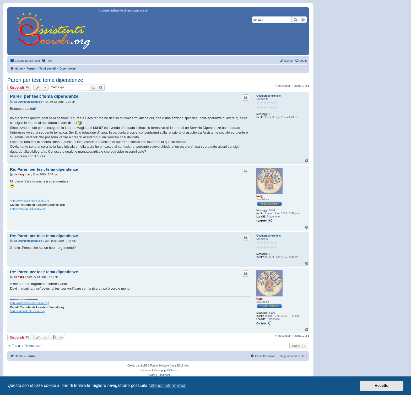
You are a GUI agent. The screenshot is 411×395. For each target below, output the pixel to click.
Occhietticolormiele (268, 95)
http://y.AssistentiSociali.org (27, 208)
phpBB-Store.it (169, 370)
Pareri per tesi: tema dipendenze (45, 80)
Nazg (259, 196)
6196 (272, 210)
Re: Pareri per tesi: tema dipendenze (44, 169)
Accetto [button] (381, 385)
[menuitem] (47, 61)
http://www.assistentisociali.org (29, 200)
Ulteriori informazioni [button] (168, 385)
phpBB (144, 365)
